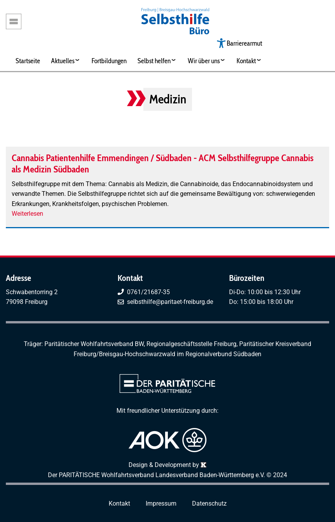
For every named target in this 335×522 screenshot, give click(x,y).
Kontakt (246, 61)
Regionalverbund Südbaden (223, 354)
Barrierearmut (244, 43)
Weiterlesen (27, 213)
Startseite (28, 61)
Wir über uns (204, 61)
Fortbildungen (109, 61)
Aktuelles (62, 61)
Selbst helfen (154, 61)
